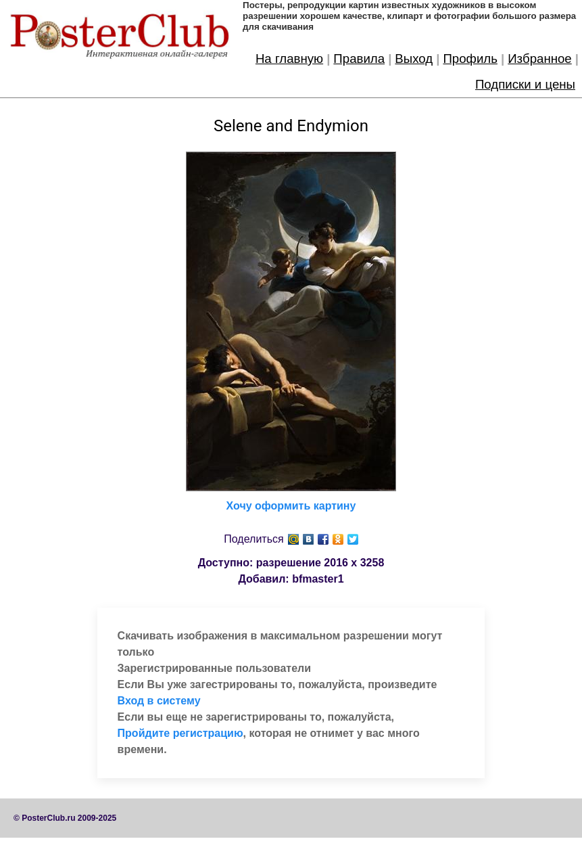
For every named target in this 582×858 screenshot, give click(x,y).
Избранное (540, 58)
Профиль (470, 58)
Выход (414, 58)
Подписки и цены (525, 84)
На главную (289, 58)
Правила (359, 58)
